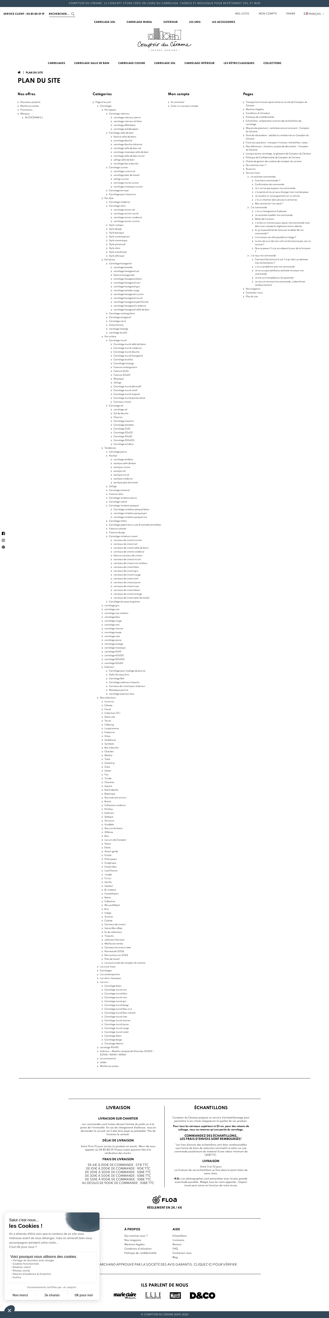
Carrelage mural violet (116, 1032)
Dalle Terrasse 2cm (119, 675)
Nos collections (108, 698)
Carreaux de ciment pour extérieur (127, 686)
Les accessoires (108, 1058)
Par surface (110, 336)
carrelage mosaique (115, 648)
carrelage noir (112, 609)
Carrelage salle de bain (121, 133)
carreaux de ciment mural (127, 559)
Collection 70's (112, 713)
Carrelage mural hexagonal (128, 356)
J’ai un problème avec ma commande (275, 267)
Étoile (107, 847)
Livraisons (178, 1240)
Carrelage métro (118, 521)
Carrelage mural (118, 340)
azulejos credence (123, 479)
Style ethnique (116, 256)
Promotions (26, 110)
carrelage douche (123, 140)
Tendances (110, 448)
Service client (253, 173)
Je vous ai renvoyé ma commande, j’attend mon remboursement (280, 283)
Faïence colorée (117, 529)
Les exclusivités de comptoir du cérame (124, 963)
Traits (107, 759)
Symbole (109, 744)
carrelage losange (118, 329)
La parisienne (111, 728)
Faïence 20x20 (122, 375)
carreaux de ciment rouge (127, 575)
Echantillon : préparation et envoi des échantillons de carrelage (273, 122)
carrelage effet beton (125, 125)
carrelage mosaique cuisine (128, 187)
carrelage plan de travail (127, 175)
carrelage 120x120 (114, 659)
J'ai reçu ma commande (263, 256)
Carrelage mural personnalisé (129, 398)
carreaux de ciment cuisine (128, 540)
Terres (107, 721)
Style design (115, 229)
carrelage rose (112, 636)
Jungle (108, 874)
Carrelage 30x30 (123, 436)
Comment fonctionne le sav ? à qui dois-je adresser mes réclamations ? (281, 261)
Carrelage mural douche (127, 352)
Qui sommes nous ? (256, 165)
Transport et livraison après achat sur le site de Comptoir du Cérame (276, 104)
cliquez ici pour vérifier (215, 1264)
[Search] (62, 14)
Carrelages (106, 106)
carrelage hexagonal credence (130, 306)
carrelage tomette (123, 267)
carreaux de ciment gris (126, 571)
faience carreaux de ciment (128, 555)
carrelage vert (111, 625)
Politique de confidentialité (260, 117)
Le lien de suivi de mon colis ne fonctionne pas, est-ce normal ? (283, 243)
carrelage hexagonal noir (127, 283)
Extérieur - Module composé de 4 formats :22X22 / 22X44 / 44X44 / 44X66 (127, 1053)
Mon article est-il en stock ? (269, 204)
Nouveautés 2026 (114, 951)
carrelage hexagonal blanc (128, 279)
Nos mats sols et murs (115, 798)
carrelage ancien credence (128, 217)
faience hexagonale (124, 275)
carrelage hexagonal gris (127, 286)
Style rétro (114, 248)
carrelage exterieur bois (121, 694)
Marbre (108, 755)
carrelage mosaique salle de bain (131, 152)
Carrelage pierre (118, 452)
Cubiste (108, 921)
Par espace (110, 110)
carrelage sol (120, 409)
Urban (107, 771)
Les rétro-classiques (110, 978)
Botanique (109, 794)
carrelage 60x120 (114, 655)
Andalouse (110, 740)
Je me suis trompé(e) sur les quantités (274, 278)
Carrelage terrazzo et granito (124, 602)
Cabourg (109, 725)
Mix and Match (112, 905)
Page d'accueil (103, 102)
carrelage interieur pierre (127, 117)
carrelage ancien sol (124, 210)
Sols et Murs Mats (113, 928)
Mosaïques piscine (118, 690)
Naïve (107, 897)
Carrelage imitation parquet (124, 506)
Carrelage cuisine (118, 167)
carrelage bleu (112, 617)
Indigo (107, 913)
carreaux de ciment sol (125, 544)
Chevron (118, 417)
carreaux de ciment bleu (126, 567)
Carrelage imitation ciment (123, 536)
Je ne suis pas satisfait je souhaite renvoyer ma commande (279, 272)
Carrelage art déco (123, 444)
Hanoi (107, 844)
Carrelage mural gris (115, 1001)
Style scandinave (118, 252)
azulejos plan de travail (126, 482)
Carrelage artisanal (119, 490)
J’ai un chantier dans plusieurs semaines (276, 200)
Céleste (108, 705)
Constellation (111, 894)
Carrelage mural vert (115, 997)
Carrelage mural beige (116, 1005)
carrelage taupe (112, 632)
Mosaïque (119, 379)
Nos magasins (253, 289)
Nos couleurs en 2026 (116, 955)
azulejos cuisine (122, 467)
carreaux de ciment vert (126, 579)
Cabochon (109, 901)
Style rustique (116, 225)
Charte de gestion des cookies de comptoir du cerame (274, 161)
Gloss (107, 736)
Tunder (108, 778)
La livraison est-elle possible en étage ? (275, 237)
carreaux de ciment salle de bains (131, 548)
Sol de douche (121, 413)
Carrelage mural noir (115, 990)
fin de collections (113, 932)
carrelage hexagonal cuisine (129, 294)
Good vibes (110, 867)
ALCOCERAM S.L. (34, 117)
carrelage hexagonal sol (126, 271)
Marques (25, 114)
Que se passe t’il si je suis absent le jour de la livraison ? (282, 250)
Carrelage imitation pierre (123, 498)
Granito (108, 917)
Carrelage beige (113, 1040)
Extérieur (109, 667)
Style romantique (118, 240)
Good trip (109, 763)
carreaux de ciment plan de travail (131, 598)
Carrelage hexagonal (120, 263)
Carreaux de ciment (114, 924)
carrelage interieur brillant (128, 121)
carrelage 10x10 (112, 652)
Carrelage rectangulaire (122, 313)
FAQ (175, 1248)
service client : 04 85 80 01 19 (23, 14)
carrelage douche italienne (128, 144)
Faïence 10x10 (121, 371)
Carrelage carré (117, 321)
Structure (109, 821)
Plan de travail (112, 959)
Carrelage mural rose (115, 1017)
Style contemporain (119, 237)
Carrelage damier (113, 1043)
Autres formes (116, 325)
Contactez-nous (254, 293)
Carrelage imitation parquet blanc (131, 509)
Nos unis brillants (113, 828)
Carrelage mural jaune (116, 1024)
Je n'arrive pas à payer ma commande (275, 188)
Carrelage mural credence (128, 348)
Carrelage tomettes (124, 425)
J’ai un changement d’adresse (270, 211)
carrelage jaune (112, 640)
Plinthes (108, 809)
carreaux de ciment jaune (127, 582)
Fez (106, 774)
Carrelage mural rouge (116, 1028)
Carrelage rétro (117, 206)
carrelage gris (111, 605)
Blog (175, 1257)
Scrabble (109, 824)
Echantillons (180, 1236)
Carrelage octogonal (120, 317)
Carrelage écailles (123, 359)
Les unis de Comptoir (115, 840)
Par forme (109, 260)
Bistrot (107, 801)
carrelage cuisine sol (124, 171)
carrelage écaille (118, 333)
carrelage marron (113, 628)
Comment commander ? (267, 180)
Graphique (110, 863)
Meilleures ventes (29, 106)
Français (314, 14)
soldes (103, 1062)
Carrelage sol (116, 406)
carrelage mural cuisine (126, 183)
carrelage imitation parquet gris (130, 513)
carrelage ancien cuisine (127, 221)
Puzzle (107, 855)
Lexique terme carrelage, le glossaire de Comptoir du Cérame (278, 154)
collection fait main (114, 940)
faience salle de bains (125, 137)
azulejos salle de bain (125, 463)
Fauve (107, 709)
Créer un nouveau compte (184, 106)
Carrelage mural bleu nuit (118, 1009)
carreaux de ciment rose (126, 586)
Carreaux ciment (122, 402)
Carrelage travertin (124, 421)
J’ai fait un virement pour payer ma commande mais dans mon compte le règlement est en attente (282, 224)
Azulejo (113, 456)
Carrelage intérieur (119, 114)
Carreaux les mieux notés (117, 947)
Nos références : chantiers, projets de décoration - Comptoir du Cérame (277, 148)
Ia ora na (109, 701)
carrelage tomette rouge (126, 290)
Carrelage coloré (118, 502)
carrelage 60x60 (113, 663)
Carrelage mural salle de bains (130, 344)
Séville (108, 882)
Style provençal (117, 244)
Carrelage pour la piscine (122, 194)
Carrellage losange (124, 363)
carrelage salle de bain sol (127, 148)
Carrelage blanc (113, 986)
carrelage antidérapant (126, 129)
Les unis (104, 982)
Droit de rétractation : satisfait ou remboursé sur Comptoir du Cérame (277, 137)
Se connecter (178, 102)
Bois (106, 836)
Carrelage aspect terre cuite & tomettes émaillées (135, 525)
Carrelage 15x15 (122, 429)
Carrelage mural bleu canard (119, 1013)
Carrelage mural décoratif (127, 386)
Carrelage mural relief (125, 390)
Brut (106, 909)
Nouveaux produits (30, 102)
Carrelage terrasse (119, 190)
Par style (109, 198)
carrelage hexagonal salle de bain (131, 310)
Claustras (109, 782)
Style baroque (116, 233)
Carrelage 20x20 (123, 432)
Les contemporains (110, 974)
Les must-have (107, 967)
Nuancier (251, 169)
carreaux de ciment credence (129, 552)
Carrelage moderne (119, 202)
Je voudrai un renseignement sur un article (277, 196)
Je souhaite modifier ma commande (274, 215)
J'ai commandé (258, 207)
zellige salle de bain (124, 160)
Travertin (109, 936)
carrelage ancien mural (126, 213)
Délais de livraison (264, 219)
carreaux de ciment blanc (127, 590)
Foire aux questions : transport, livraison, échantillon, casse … (277, 142)
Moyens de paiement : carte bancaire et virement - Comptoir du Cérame (277, 130)
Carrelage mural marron (117, 1020)
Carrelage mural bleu (115, 994)
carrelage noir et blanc (116, 613)
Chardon (109, 751)
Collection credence (115, 805)
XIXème (108, 832)
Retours (177, 1244)
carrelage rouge (113, 621)
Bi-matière (110, 890)
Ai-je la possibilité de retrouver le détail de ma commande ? (279, 232)
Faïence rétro (116, 494)
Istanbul (108, 886)
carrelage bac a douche (126, 164)
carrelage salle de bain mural (129, 156)
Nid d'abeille (111, 790)
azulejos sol (120, 471)
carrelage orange (113, 644)
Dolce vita (109, 717)
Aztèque (108, 817)
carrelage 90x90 (109, 1047)
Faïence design (117, 532)
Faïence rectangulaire (125, 367)
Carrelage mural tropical (127, 394)
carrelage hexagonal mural (128, 298)
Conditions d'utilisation (258, 113)
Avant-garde (111, 851)
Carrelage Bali (116, 678)
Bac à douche (111, 748)
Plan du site (252, 296)
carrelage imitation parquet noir (130, 517)
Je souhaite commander (263, 177)
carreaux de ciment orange (128, 594)
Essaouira (109, 732)
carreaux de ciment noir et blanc (130, 563)
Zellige (117, 383)
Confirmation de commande (269, 184)
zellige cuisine (121, 179)
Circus (107, 878)
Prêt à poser (110, 859)
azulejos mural (121, 475)
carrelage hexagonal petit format (131, 302)
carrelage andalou (123, 459)
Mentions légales (255, 109)
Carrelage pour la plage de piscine (127, 671)
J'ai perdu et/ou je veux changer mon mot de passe (281, 192)
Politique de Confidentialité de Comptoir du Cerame (273, 157)
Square (108, 786)
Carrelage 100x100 (124, 440)
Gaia (107, 767)
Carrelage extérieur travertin (124, 682)
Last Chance (110, 871)
